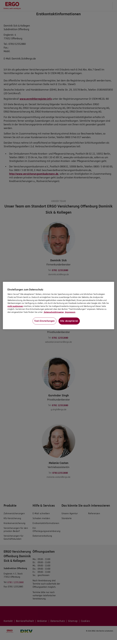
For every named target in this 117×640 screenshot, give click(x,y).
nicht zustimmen (15, 306)
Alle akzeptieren (69, 321)
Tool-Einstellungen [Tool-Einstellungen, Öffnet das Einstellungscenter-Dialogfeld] (44, 321)
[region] (58, 305)
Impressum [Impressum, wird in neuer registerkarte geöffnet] (69, 312)
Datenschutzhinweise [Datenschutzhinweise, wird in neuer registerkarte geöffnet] (53, 312)
